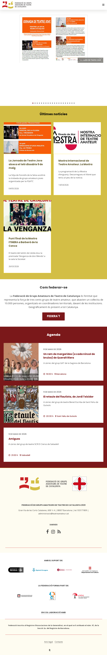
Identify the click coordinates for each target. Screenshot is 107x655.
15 (63, 103)
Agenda (53, 334)
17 (67, 103)
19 (71, 103)
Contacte (59, 642)
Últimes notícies (53, 114)
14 (61, 103)
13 (58, 103)
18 (69, 103)
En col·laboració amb (53, 612)
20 (74, 103)
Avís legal (48, 642)
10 (52, 103)
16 (65, 103)
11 (54, 103)
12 (56, 103)
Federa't (53, 316)
